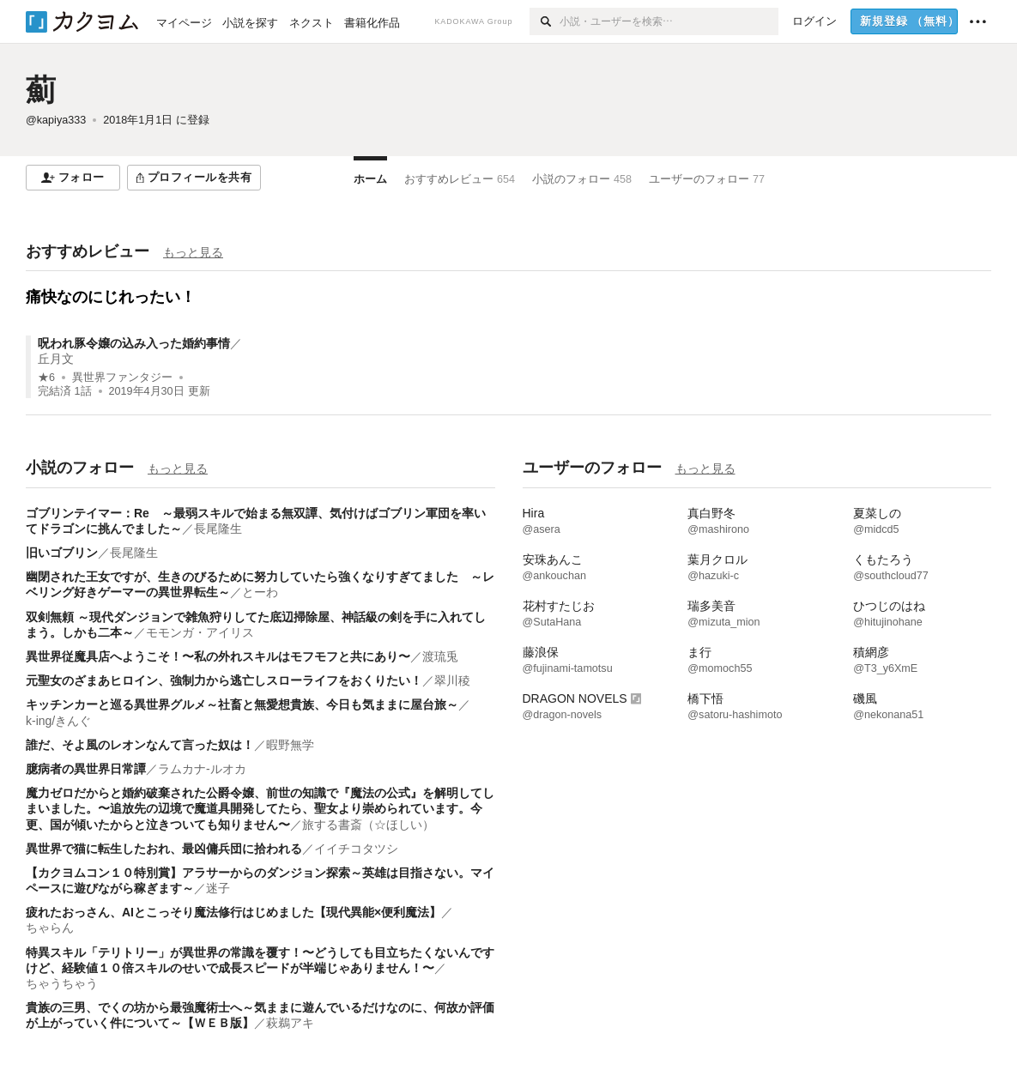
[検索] (545, 21)
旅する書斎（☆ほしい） (368, 824)
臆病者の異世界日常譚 (86, 769)
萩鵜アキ (290, 1023)
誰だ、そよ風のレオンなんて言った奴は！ (140, 745)
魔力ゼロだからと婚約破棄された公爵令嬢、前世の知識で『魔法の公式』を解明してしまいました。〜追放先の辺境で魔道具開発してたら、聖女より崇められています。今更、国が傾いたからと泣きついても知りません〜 (260, 808)
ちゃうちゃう (62, 983)
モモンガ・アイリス (200, 632)
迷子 (218, 888)
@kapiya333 (56, 120)
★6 (46, 378)
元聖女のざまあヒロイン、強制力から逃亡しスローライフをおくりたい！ (224, 680)
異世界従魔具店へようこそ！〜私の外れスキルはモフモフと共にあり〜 (218, 656)
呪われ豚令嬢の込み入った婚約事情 (134, 343)
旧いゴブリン (62, 552)
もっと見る (193, 252)
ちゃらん (50, 927)
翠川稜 (452, 680)
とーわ (260, 592)
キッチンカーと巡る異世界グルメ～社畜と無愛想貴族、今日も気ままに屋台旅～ (242, 704)
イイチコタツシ (356, 848)
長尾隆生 (218, 528)
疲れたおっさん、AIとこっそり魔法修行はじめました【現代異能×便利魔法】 (233, 912)
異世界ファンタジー (122, 378)
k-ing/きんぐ (58, 721)
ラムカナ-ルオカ (202, 769)
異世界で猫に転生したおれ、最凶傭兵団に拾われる (164, 848)
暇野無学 (290, 745)
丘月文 (56, 359)
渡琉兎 (440, 656)
